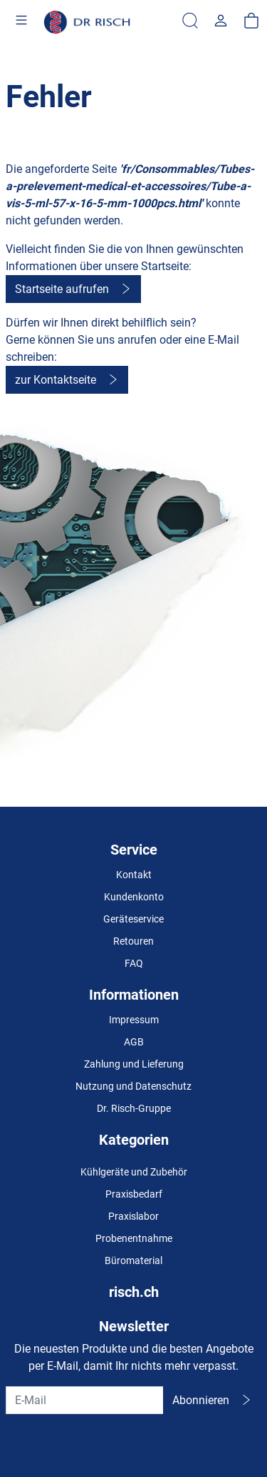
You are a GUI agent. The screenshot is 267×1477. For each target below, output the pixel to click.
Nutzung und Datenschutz (133, 1086)
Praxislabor (133, 1216)
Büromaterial (133, 1260)
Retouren (133, 941)
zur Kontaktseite (55, 380)
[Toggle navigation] (21, 22)
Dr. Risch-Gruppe (134, 1108)
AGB (134, 1042)
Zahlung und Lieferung (134, 1064)
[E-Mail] (85, 1400)
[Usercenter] (220, 21)
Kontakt (134, 874)
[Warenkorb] (251, 21)
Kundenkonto (134, 896)
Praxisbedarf (133, 1194)
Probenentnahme (133, 1238)
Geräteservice (133, 919)
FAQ (134, 963)
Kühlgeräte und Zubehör (133, 1172)
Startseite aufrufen (62, 289)
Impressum (134, 1019)
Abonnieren (200, 1400)
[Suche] (190, 21)
